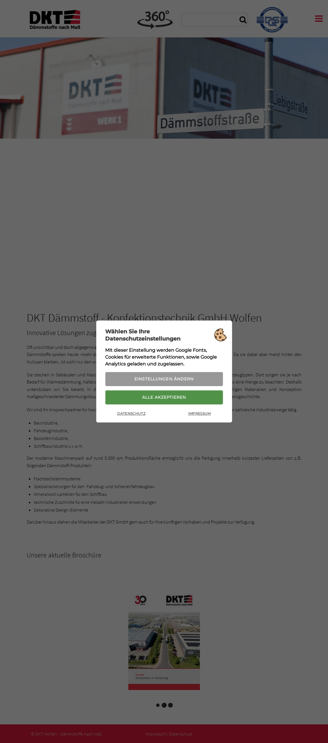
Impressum (199, 413)
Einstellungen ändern (163, 379)
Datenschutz (131, 413)
